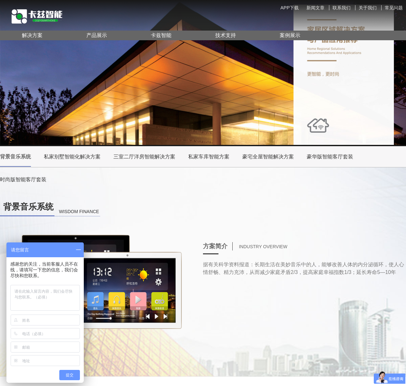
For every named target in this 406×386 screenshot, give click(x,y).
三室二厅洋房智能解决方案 (144, 156)
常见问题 (394, 7)
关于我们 (368, 7)
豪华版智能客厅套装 (330, 156)
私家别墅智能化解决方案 (72, 156)
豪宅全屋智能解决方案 (268, 156)
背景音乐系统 (15, 160)
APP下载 (289, 7)
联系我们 (342, 7)
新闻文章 (315, 7)
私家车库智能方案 (208, 156)
